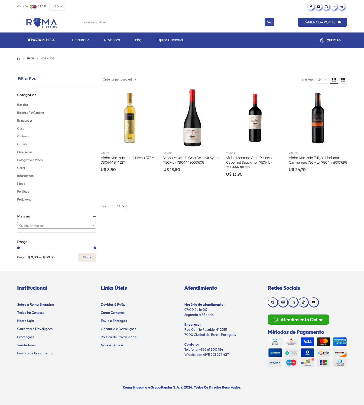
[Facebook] (311, 6)
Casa (20, 128)
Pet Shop (23, 191)
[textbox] (56, 225)
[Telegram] (341, 6)
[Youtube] (318, 6)
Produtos (78, 40)
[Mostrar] (322, 80)
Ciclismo (23, 136)
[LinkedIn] (334, 6)
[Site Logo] (41, 23)
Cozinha (22, 144)
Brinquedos (24, 120)
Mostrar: (308, 79)
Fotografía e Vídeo (29, 160)
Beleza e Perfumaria (30, 112)
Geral (21, 168)
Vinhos (105, 153)
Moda (21, 183)
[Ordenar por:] (119, 79)
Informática (25, 176)
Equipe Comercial (170, 40)
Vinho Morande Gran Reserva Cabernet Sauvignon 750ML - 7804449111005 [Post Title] (249, 162)
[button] (334, 80)
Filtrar (87, 257)
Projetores (24, 199)
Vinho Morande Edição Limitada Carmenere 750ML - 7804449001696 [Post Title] (318, 160)
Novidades (112, 40)
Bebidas (22, 105)
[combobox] (56, 225)
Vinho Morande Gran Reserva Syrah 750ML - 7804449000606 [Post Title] (190, 160)
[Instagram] (326, 6)
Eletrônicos (24, 152)
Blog (138, 40)
